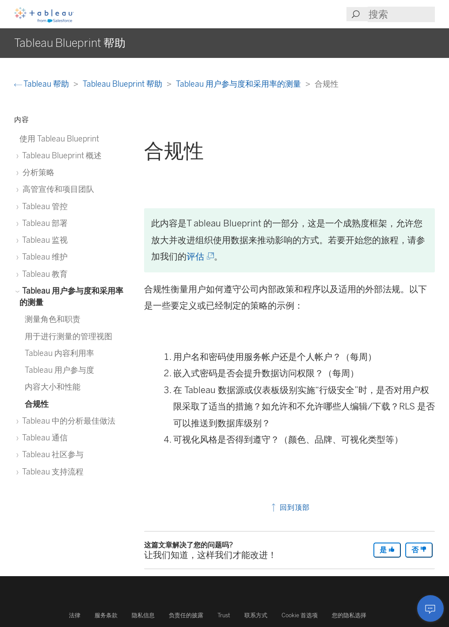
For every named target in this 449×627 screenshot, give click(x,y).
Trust (223, 615)
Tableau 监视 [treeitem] (43, 240)
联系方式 (255, 615)
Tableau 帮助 (42, 83)
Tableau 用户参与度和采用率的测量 (239, 83)
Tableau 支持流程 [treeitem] (51, 471)
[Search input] (401, 14)
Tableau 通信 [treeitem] (43, 437)
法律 (74, 615)
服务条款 (106, 615)
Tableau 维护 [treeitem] (43, 256)
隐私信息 (143, 615)
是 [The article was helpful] (387, 550)
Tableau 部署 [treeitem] (43, 223)
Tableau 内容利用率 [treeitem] (59, 353)
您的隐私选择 (349, 615)
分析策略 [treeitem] (36, 172)
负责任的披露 (186, 615)
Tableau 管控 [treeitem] (43, 206)
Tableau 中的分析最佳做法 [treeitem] (67, 420)
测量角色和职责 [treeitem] (52, 319)
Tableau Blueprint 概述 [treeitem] (60, 155)
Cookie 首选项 (300, 615)
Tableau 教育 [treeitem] (43, 274)
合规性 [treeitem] (37, 404)
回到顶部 (290, 507)
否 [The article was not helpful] (418, 550)
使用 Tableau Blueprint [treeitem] (59, 138)
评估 (199, 256)
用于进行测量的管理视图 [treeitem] (68, 336)
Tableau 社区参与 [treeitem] (51, 454)
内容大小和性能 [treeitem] (52, 386)
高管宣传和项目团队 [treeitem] (56, 189)
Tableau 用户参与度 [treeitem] (59, 370)
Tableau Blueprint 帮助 (123, 83)
